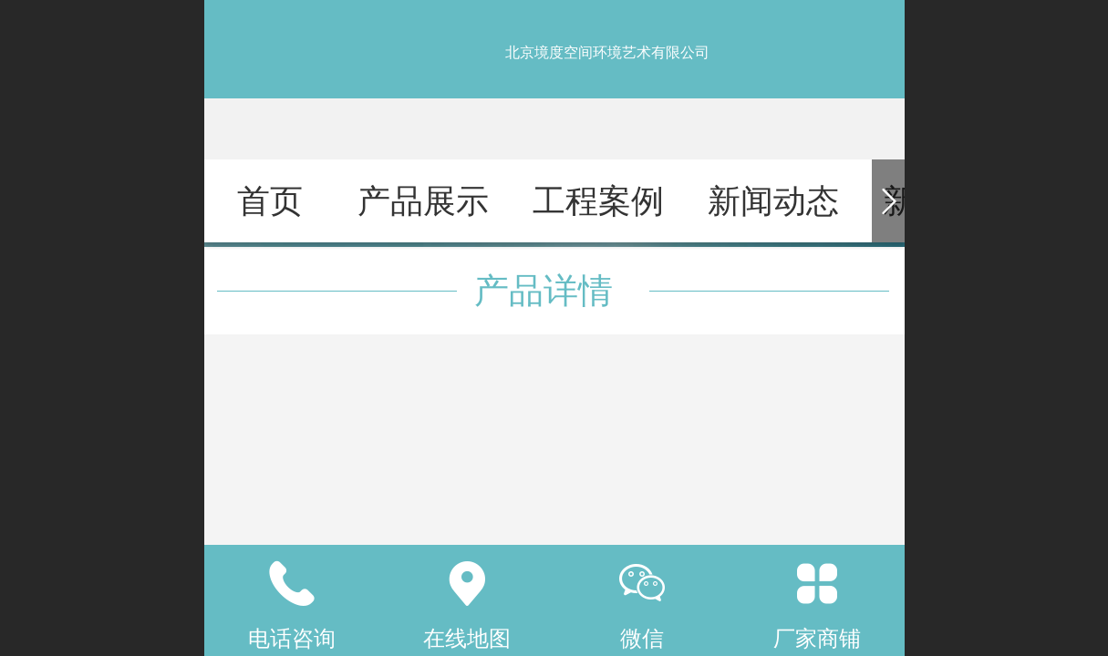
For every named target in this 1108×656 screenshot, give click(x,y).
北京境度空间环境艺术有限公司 (607, 52)
